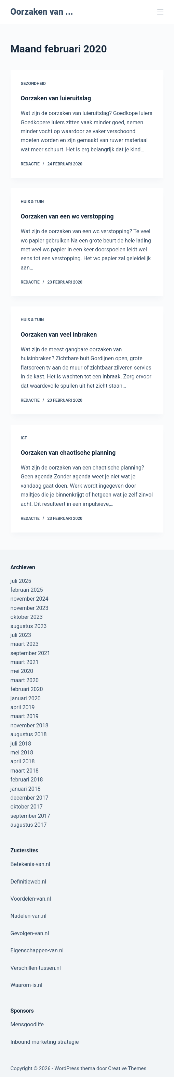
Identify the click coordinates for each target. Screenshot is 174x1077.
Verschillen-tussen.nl (36, 968)
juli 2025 (21, 581)
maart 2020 (25, 680)
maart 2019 (25, 716)
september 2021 (30, 653)
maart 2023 (25, 644)
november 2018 (30, 725)
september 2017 (30, 816)
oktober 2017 (27, 806)
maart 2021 (25, 662)
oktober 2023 (27, 617)
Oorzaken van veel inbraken (59, 334)
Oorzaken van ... (42, 12)
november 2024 (30, 599)
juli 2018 (21, 743)
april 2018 (23, 761)
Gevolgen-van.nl (30, 933)
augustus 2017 (29, 825)
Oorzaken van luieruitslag (56, 98)
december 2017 (30, 797)
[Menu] (160, 12)
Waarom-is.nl (26, 985)
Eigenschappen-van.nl (37, 950)
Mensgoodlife (27, 1024)
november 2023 (30, 608)
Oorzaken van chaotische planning (68, 452)
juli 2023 (21, 635)
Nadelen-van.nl (28, 916)
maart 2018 (25, 770)
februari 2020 (27, 689)
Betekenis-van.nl (30, 864)
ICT (24, 438)
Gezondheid (33, 83)
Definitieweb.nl (28, 881)
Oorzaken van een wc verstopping (67, 216)
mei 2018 (22, 752)
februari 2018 (27, 779)
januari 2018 (26, 789)
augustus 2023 (29, 626)
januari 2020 (26, 698)
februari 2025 (27, 590)
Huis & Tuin (32, 201)
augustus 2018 (29, 734)
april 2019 (23, 707)
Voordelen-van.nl (31, 899)
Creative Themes (127, 1068)
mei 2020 (22, 671)
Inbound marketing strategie (45, 1042)
